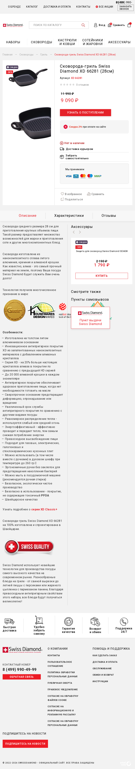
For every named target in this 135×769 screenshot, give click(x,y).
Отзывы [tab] (109, 215)
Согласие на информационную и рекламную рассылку (62, 710)
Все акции (104, 6)
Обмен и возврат (103, 675)
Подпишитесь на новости (25, 743)
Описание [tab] (28, 215)
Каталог (32, 6)
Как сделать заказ (105, 655)
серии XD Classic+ (44, 509)
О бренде (14, 6)
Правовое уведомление (63, 689)
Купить (102, 276)
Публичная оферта (60, 683)
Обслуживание (102, 668)
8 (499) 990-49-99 (20, 669)
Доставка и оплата (57, 6)
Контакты (83, 6)
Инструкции (100, 681)
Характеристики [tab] (69, 215)
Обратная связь (22, 676)
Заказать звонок (126, 7)
